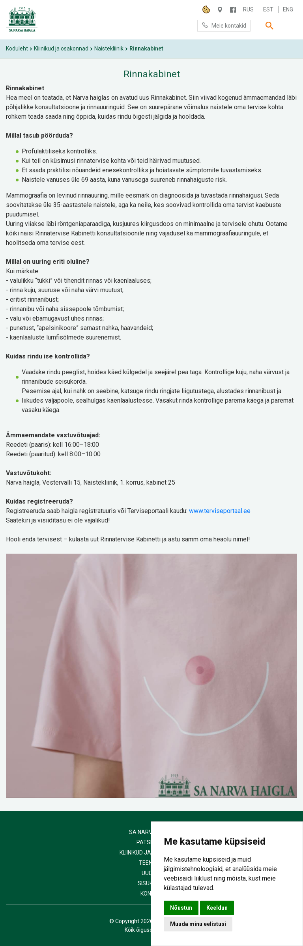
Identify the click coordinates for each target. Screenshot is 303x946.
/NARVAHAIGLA (233, 10)
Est (268, 9)
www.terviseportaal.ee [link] (220, 511)
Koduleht (17, 48)
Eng (288, 9)
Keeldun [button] (217, 908)
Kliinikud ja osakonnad (61, 48)
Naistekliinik (108, 48)
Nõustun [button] (181, 908)
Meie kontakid (224, 25)
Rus (248, 9)
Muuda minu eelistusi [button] (198, 924)
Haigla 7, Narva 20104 (220, 10)
